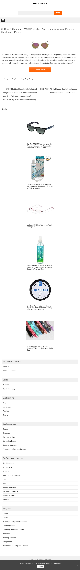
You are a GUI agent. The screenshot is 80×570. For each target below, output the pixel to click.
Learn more (40, 70)
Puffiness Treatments (12, 491)
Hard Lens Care (9, 437)
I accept (40, 567)
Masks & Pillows (9, 487)
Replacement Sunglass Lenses (15, 546)
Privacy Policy (41, 559)
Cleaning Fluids (9, 526)
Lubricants (7, 407)
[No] (77, 565)
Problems (6, 385)
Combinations (8, 463)
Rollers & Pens (9, 495)
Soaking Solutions (10, 445)
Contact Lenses (9, 371)
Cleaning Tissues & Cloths (13, 530)
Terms (49, 559)
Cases (5, 429)
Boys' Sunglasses (31, 79)
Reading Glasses (9, 538)
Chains (5, 514)
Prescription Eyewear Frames (15, 522)
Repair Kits (7, 534)
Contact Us (32, 559)
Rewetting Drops (9, 441)
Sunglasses (16, 79)
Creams (6, 471)
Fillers (5, 479)
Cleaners (6, 433)
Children (6, 367)
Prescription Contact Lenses (14, 449)
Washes (6, 411)
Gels (4, 483)
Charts (5, 415)
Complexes (7, 467)
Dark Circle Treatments (12, 475)
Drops (5, 403)
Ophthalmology (9, 389)
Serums (6, 499)
